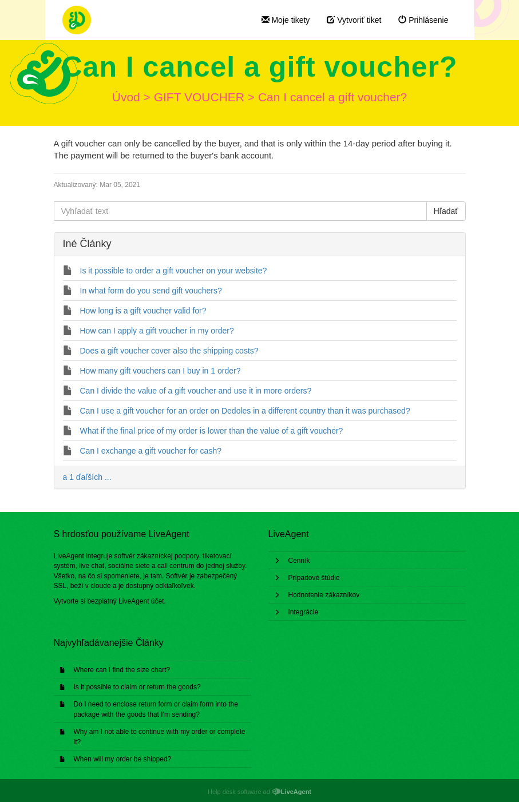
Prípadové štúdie (314, 578)
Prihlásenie (423, 20)
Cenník (299, 561)
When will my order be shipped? (123, 759)
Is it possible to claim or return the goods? (137, 687)
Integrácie (303, 612)
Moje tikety (286, 20)
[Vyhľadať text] (240, 211)
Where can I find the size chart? (122, 670)
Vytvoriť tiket (354, 20)
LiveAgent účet (141, 601)
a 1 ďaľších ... (87, 477)
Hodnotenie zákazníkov (324, 595)
